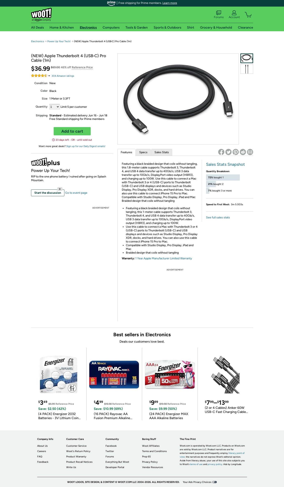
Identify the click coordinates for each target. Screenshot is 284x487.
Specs (143, 152)
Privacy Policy (150, 461)
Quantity (42, 106)
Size (45, 98)
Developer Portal (114, 467)
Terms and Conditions (154, 451)
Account (234, 14)
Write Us (71, 467)
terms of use (196, 464)
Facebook (111, 445)
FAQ (39, 456)
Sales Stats (161, 152)
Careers (41, 451)
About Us (42, 445)
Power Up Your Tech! (59, 41)
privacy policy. (215, 464)
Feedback (42, 461)
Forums (219, 14)
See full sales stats (218, 217)
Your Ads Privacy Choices (197, 482)
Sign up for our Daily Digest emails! (85, 146)
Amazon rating (63, 75)
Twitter (109, 451)
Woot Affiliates (151, 445)
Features (126, 152)
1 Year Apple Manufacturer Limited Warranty (163, 258)
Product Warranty (76, 456)
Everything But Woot (117, 461)
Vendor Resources (152, 467)
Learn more (169, 3)
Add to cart (72, 131)
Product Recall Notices (79, 461)
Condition (41, 83)
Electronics (37, 41)
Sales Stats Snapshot (225, 164)
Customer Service (76, 445)
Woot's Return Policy (78, 451)
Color (44, 91)
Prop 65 (146, 456)
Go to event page (76, 193)
